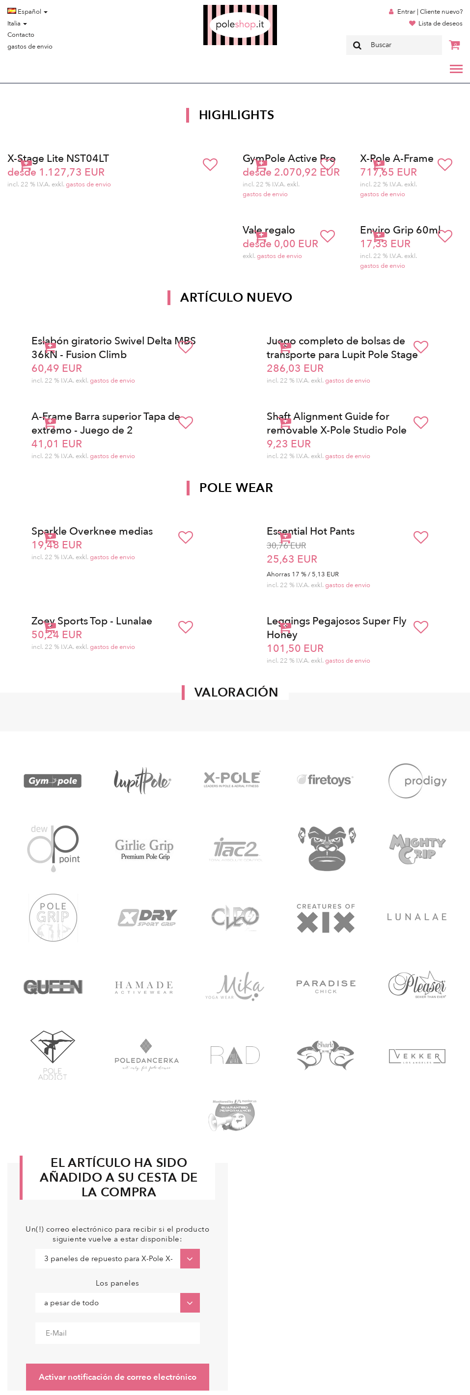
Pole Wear (236, 488)
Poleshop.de (217, 8)
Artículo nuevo (236, 297)
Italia (17, 23)
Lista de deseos (440, 23)
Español (27, 11)
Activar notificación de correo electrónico (117, 1377)
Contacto (20, 34)
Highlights (237, 115)
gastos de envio (30, 46)
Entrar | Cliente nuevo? (430, 11)
